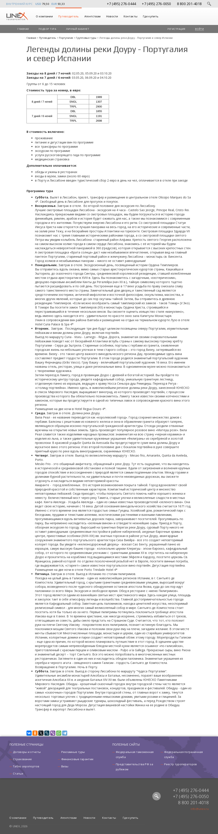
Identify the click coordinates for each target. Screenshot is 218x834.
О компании (44, 16)
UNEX (17, 16)
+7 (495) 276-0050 (156, 3)
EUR (54, 4)
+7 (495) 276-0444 (121, 3)
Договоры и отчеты (27, 752)
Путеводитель (68, 16)
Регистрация (176, 28)
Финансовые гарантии (77, 759)
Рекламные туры (73, 752)
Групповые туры (86, 37)
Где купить (150, 16)
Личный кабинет (77, 28)
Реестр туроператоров (180, 764)
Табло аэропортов (26, 766)
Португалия (66, 37)
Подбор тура (47, 28)
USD (38, 4)
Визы (64, 766)
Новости (112, 16)
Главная (23, 28)
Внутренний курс (19, 4)
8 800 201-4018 (189, 3)
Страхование (22, 759)
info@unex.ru (200, 809)
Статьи (18, 773)
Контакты (130, 16)
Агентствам (92, 16)
